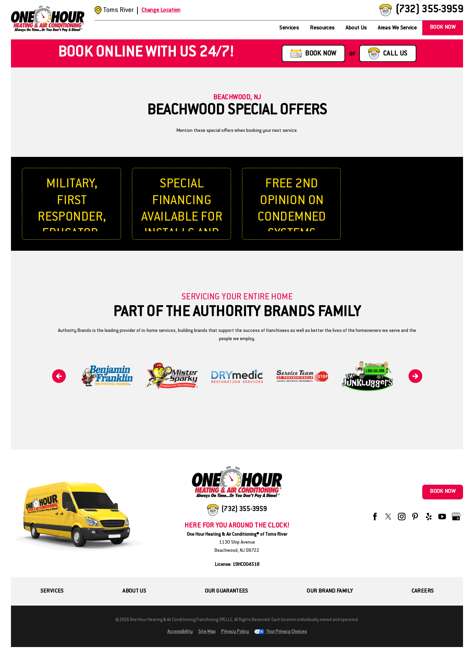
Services (289, 28)
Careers (423, 591)
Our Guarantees (226, 591)
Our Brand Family (330, 591)
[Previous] (59, 376)
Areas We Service (397, 28)
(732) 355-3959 (429, 10)
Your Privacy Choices (280, 632)
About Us (356, 28)
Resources (322, 28)
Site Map (207, 632)
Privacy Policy (235, 632)
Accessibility (180, 632)
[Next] (415, 376)
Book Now (442, 27)
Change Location (161, 10)
